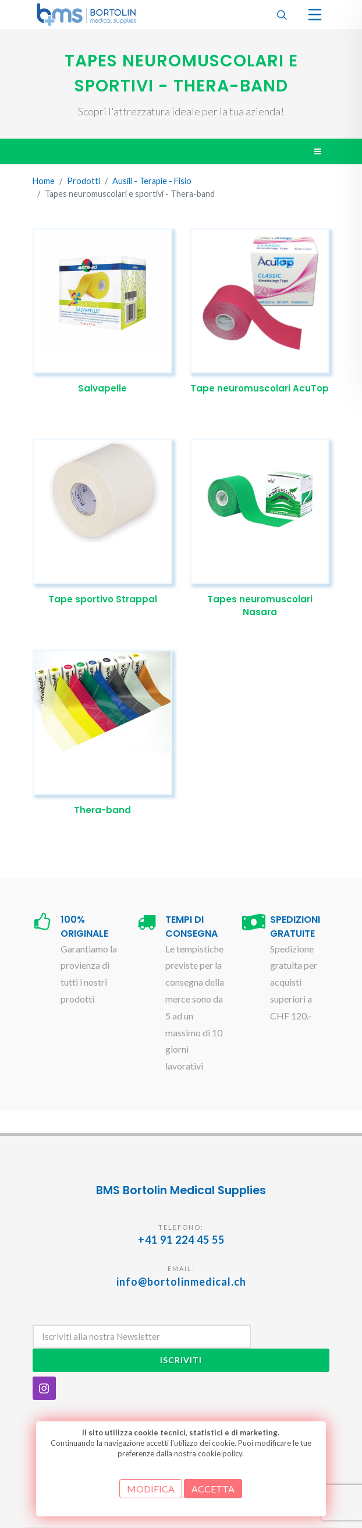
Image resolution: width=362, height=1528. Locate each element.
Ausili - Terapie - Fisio (151, 181)
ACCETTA (213, 1488)
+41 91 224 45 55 (181, 1239)
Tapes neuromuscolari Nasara (260, 606)
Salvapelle (102, 388)
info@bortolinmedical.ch (181, 1281)
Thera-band (102, 810)
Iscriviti (181, 1360)
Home (44, 181)
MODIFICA (151, 1488)
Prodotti (83, 181)
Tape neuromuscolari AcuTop (259, 388)
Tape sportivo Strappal (102, 599)
